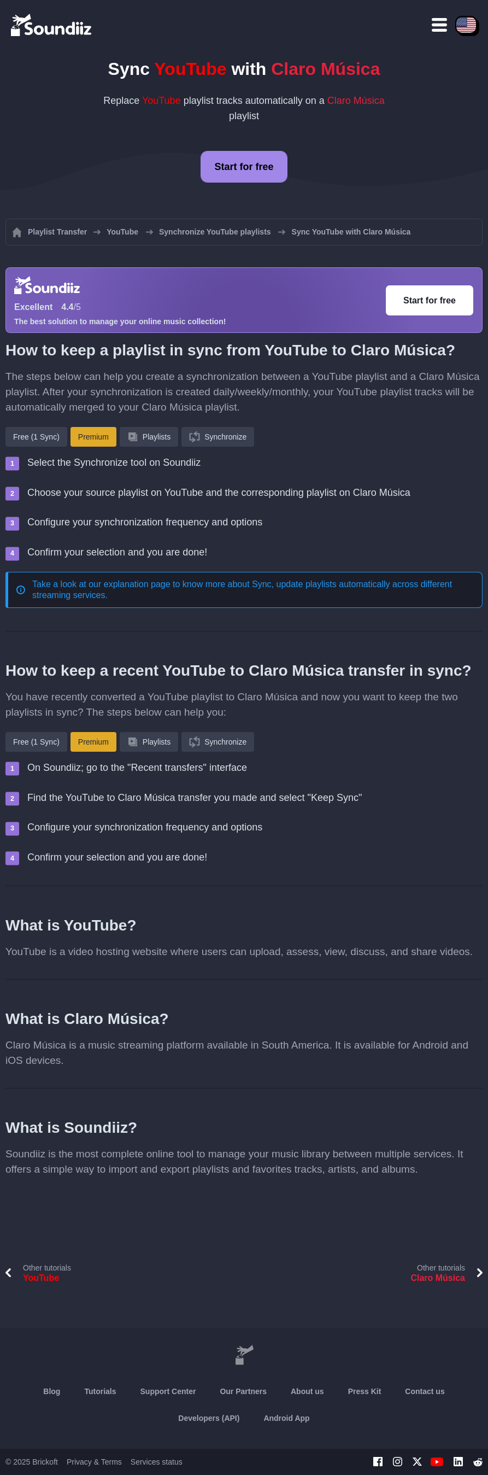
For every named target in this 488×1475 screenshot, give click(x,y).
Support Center (168, 1391)
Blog (51, 1391)
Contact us (424, 1391)
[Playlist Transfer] (52, 24)
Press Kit (364, 1391)
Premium (93, 436)
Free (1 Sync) (36, 436)
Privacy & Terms (94, 1462)
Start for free (243, 166)
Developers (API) (208, 1418)
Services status (157, 1462)
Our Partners (243, 1391)
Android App (286, 1418)
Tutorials (100, 1391)
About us (307, 1391)
